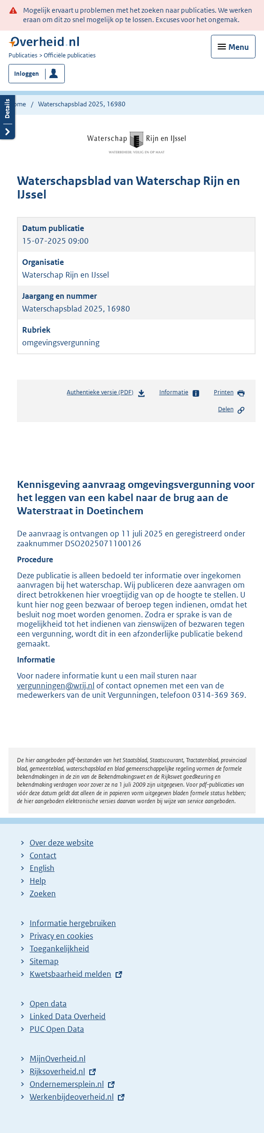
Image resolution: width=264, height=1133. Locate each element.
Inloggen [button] (26, 74)
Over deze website (61, 843)
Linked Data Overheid (68, 1016)
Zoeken (43, 893)
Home (17, 104)
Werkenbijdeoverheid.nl (72, 1097)
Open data (48, 1003)
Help (38, 881)
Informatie (179, 393)
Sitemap (44, 961)
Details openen (7, 116)
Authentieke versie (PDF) (106, 394)
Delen (231, 410)
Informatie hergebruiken (73, 923)
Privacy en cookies (61, 936)
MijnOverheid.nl (57, 1058)
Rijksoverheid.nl (57, 1071)
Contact (43, 855)
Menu (238, 47)
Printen (229, 393)
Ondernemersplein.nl (67, 1084)
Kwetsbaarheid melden (70, 974)
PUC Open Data (57, 1029)
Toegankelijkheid (59, 948)
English (42, 868)
